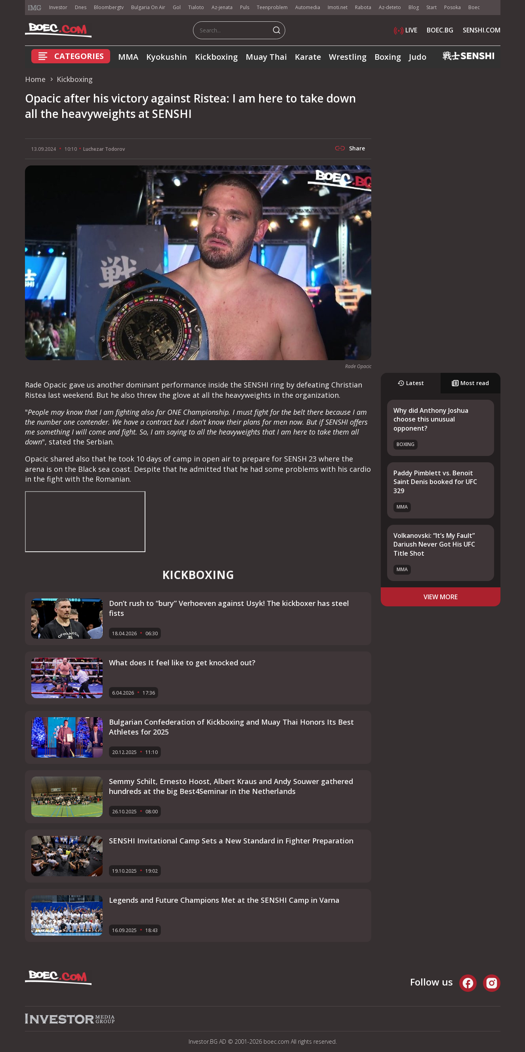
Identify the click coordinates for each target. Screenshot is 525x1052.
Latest (410, 383)
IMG (35, 7)
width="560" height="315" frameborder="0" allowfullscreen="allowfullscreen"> (85, 521)
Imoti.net (337, 7)
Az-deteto (390, 7)
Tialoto (196, 7)
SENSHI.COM (481, 30)
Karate (308, 56)
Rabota (363, 7)
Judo (417, 56)
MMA (128, 56)
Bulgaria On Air (148, 7)
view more (441, 596)
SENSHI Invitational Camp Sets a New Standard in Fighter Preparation (231, 840)
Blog (414, 7)
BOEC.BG (440, 30)
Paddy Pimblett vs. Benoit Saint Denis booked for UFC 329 (435, 482)
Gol (177, 7)
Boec (474, 7)
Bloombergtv (109, 7)
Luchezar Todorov (104, 149)
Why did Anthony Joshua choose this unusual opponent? (430, 419)
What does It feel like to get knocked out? (182, 662)
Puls (244, 7)
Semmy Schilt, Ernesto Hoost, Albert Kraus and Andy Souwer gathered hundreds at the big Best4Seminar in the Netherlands (231, 786)
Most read (470, 383)
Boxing (387, 56)
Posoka (452, 7)
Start (431, 7)
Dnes (80, 7)
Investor (58, 7)
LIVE (405, 30)
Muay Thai (266, 56)
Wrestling (348, 56)
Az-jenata (222, 7)
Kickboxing (216, 56)
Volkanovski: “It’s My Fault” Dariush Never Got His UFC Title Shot (434, 544)
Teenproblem (272, 7)
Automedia (307, 7)
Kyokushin (166, 56)
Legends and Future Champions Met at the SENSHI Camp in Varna (224, 900)
